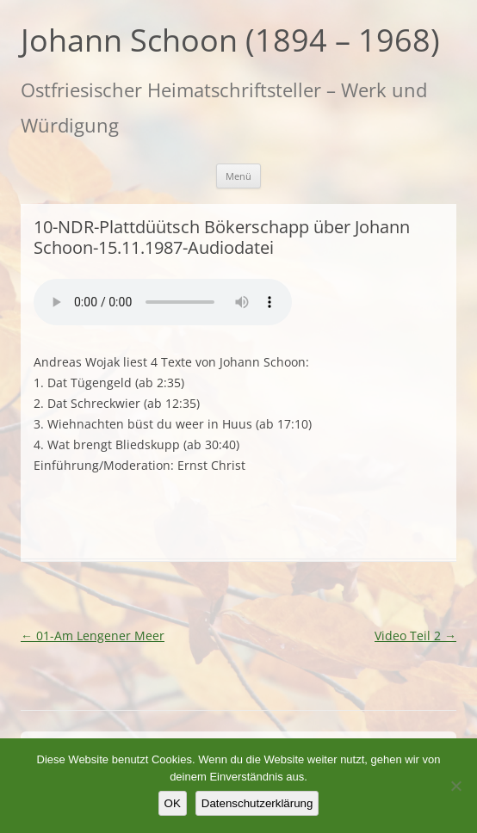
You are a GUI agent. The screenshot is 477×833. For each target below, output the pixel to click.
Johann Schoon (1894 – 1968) (230, 40)
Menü (238, 176)
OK (172, 803)
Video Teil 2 (415, 635)
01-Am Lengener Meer (92, 635)
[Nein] (455, 785)
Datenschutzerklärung (257, 803)
